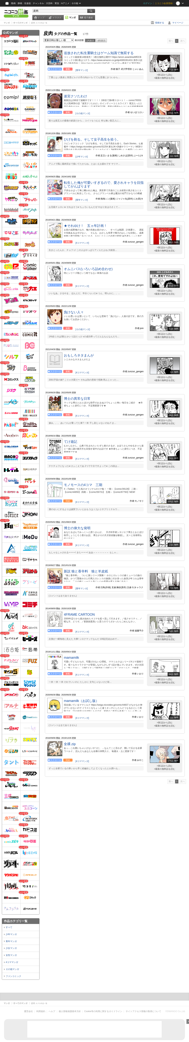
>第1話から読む (165, 75)
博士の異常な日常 (77, 398)
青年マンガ (11, 941)
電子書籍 (88, 17)
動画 (13, 3)
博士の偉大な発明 (77, 528)
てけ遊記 (70, 442)
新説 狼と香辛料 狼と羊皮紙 (86, 571)
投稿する (159, 22)
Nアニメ (65, 3)
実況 (57, 3)
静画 (20, 3)
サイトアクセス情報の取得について (143, 1011)
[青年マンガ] (81, 70)
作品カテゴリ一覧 (16, 921)
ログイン (147, 3)
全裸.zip (70, 744)
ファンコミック (13, 976)
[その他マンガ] (82, 113)
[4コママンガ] (82, 243)
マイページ (177, 22)
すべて (9, 927)
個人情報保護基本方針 (70, 1011)
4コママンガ (12, 962)
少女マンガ (11, 948)
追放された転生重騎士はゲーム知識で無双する (99, 53)
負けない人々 (74, 312)
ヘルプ (52, 1011)
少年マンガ (11, 934)
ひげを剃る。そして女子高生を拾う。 (92, 139)
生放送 (27, 3)
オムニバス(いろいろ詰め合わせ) (88, 269)
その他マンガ (12, 969)
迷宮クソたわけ (75, 96)
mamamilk (71, 657)
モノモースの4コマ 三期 (83, 485)
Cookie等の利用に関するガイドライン (103, 1011)
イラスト (56, 17)
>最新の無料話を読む (164, 78)
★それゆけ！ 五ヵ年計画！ (85, 226)
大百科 (49, 3)
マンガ (72, 17)
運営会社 (28, 1011)
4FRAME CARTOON (79, 614)
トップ (41, 17)
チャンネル (38, 3)
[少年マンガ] (81, 156)
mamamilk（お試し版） (81, 701)
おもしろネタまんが (79, 355)
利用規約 (40, 1011)
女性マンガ (11, 955)
